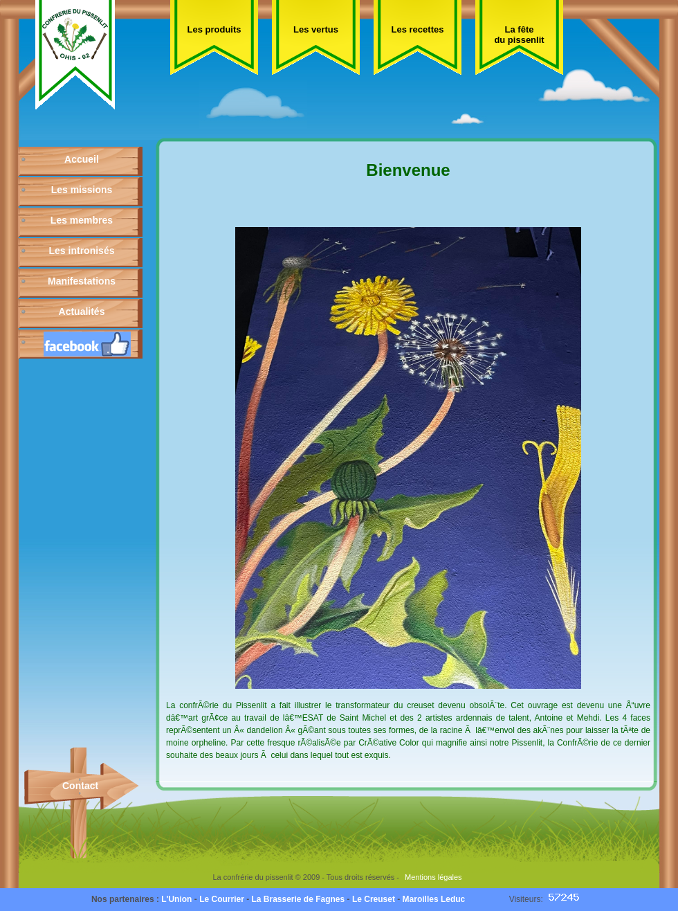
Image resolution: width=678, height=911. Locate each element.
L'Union (176, 899)
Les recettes (418, 29)
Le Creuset (373, 899)
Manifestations (82, 281)
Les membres (82, 220)
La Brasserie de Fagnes (298, 899)
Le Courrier (221, 899)
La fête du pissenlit (519, 34)
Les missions (82, 189)
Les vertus (315, 29)
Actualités (82, 311)
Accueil (81, 159)
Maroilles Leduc (434, 899)
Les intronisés (82, 250)
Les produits (214, 29)
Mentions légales (433, 877)
